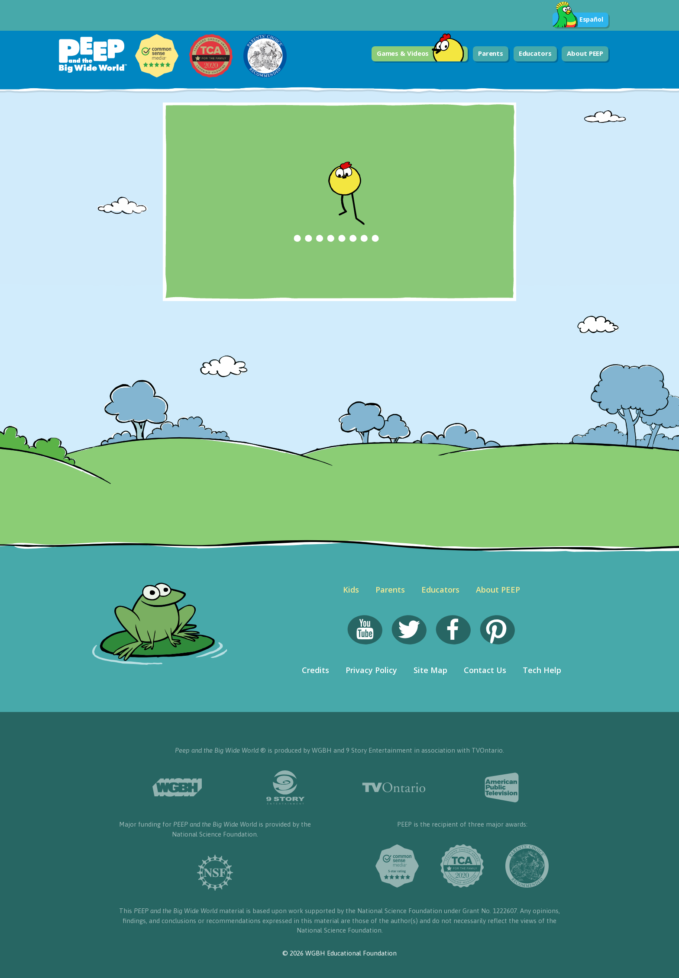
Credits (315, 670)
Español (578, 20)
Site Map (430, 670)
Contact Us (485, 670)
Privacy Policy (371, 670)
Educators (535, 53)
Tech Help (542, 670)
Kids (351, 589)
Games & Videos (421, 53)
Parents (490, 53)
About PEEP (585, 53)
